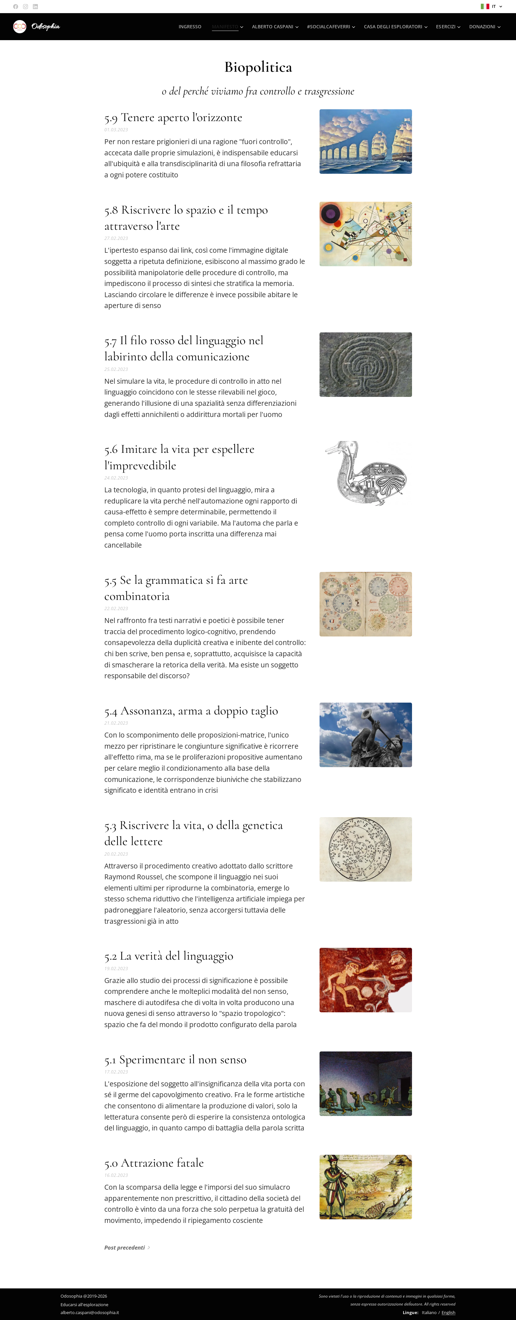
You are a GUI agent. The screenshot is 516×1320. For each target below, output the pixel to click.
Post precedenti (124, 1247)
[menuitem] (185, 26)
